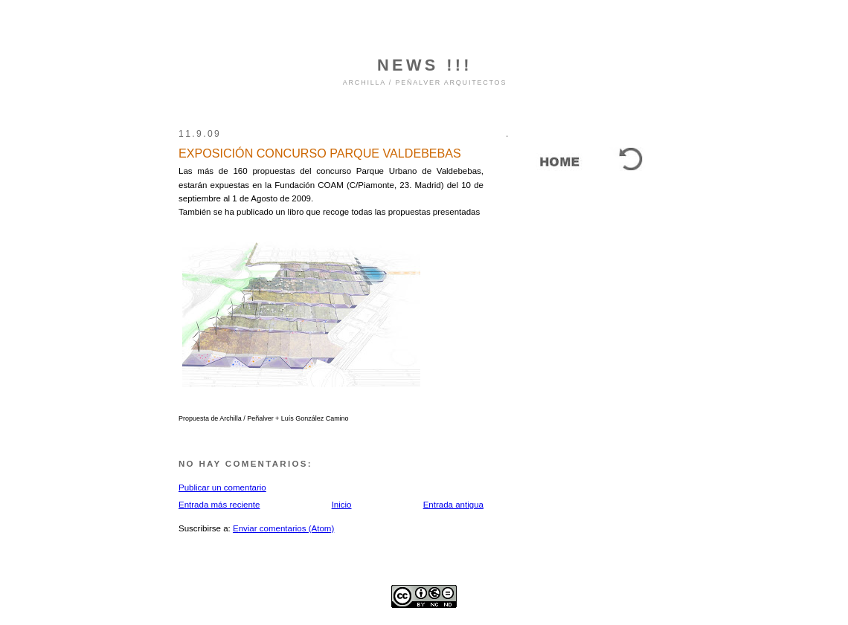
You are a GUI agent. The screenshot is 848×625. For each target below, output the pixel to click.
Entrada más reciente (219, 504)
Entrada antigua (453, 504)
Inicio (342, 504)
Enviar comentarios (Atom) (283, 528)
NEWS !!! (424, 65)
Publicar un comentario (222, 487)
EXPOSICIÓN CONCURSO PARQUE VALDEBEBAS (320, 153)
